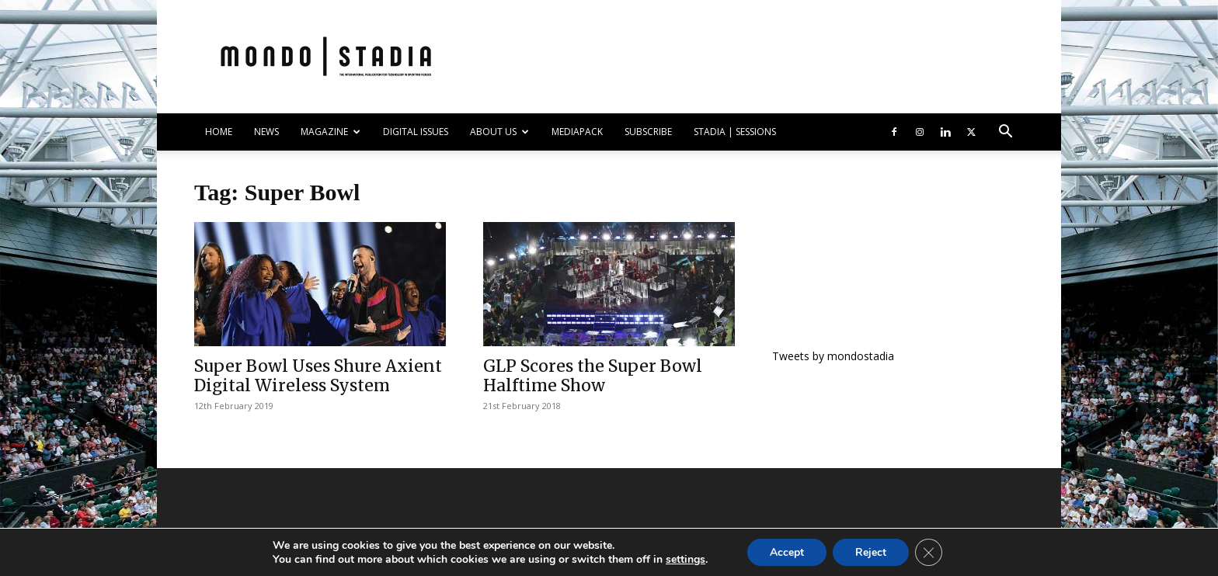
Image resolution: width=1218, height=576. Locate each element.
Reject (871, 551)
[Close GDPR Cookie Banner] (931, 552)
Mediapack (577, 131)
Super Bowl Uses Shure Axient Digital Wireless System (318, 376)
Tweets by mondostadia (833, 356)
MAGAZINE (330, 131)
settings (683, 559)
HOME (218, 131)
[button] (1005, 133)
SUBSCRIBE (648, 131)
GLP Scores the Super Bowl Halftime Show (592, 376)
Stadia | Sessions (735, 131)
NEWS (266, 131)
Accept (786, 551)
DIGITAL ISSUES (415, 131)
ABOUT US (499, 131)
